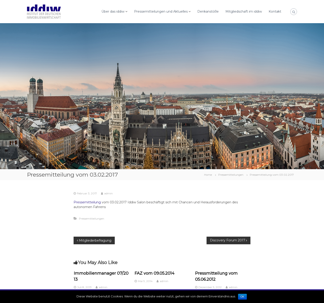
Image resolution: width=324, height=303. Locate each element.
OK (242, 296)
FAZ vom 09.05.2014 (154, 273)
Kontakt (275, 11)
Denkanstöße (208, 11)
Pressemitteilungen (230, 174)
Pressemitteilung (87, 202)
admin (108, 193)
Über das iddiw (112, 11)
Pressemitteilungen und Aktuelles (161, 11)
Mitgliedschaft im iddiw (243, 11)
